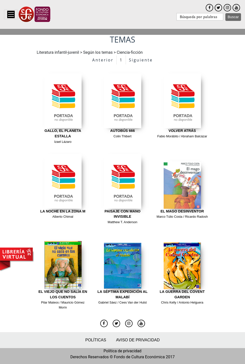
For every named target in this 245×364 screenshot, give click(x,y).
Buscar (233, 17)
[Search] (199, 17)
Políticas (95, 340)
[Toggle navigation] (11, 14)
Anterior (102, 60)
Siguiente (141, 60)
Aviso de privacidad (138, 340)
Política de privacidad (122, 351)
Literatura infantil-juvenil (58, 52)
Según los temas (98, 52)
